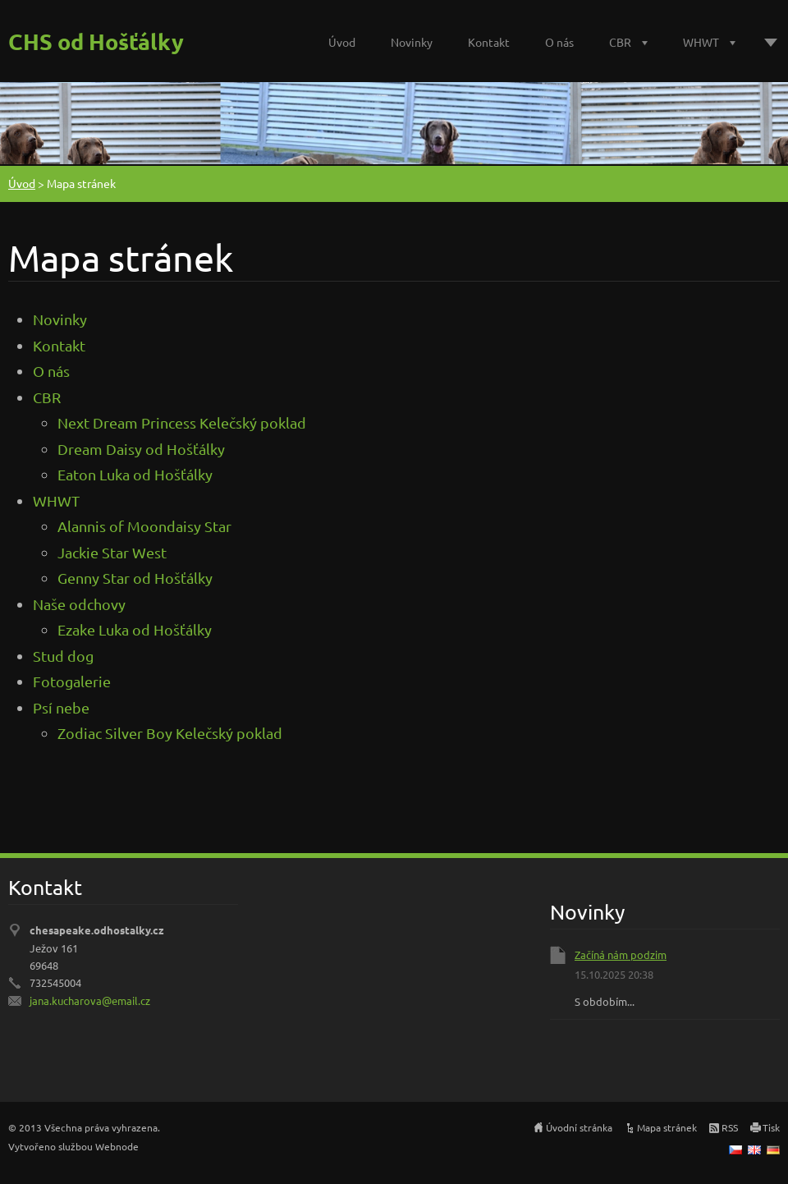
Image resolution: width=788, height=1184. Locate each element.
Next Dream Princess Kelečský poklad (181, 422)
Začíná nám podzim (621, 954)
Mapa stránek (667, 1127)
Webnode (117, 1146)
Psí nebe (61, 707)
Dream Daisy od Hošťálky (141, 448)
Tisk (771, 1127)
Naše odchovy (79, 604)
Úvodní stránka (579, 1127)
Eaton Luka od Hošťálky (135, 474)
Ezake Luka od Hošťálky (134, 629)
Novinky (412, 41)
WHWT (701, 41)
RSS (730, 1127)
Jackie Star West (112, 552)
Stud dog (63, 655)
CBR (620, 41)
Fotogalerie (72, 681)
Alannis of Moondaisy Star (144, 526)
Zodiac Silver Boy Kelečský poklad (169, 732)
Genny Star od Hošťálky (135, 577)
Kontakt (489, 41)
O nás (559, 41)
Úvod (341, 41)
